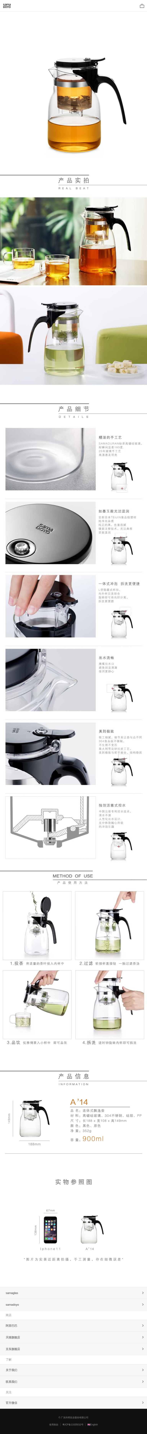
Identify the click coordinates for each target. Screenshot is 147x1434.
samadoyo (12, 1304)
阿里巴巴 (11, 1325)
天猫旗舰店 (13, 1337)
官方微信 (11, 1402)
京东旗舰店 (13, 1349)
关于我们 (11, 1370)
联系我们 (11, 1381)
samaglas (12, 1293)
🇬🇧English (92, 1424)
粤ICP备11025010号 (72, 1424)
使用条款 (53, 1424)
